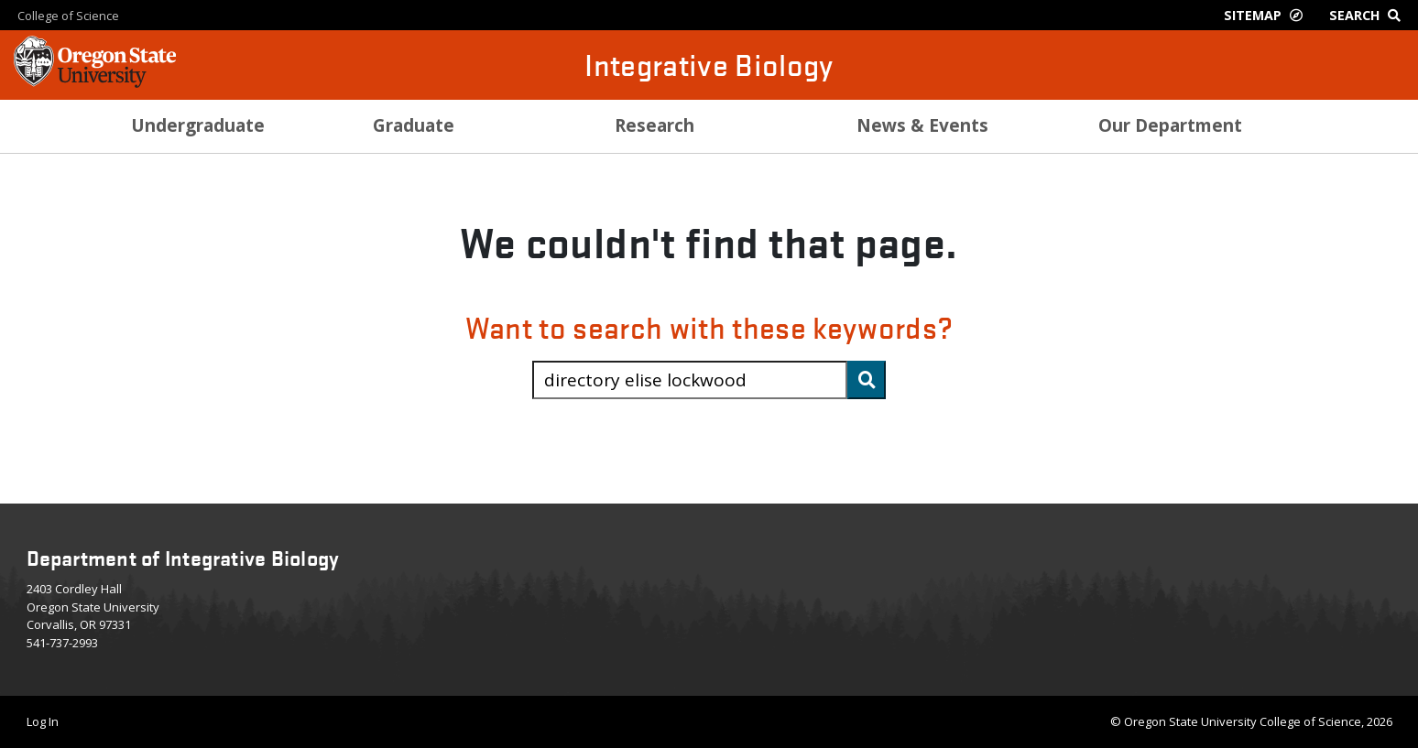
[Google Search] (1369, 15)
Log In (43, 721)
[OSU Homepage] (95, 82)
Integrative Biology (709, 64)
